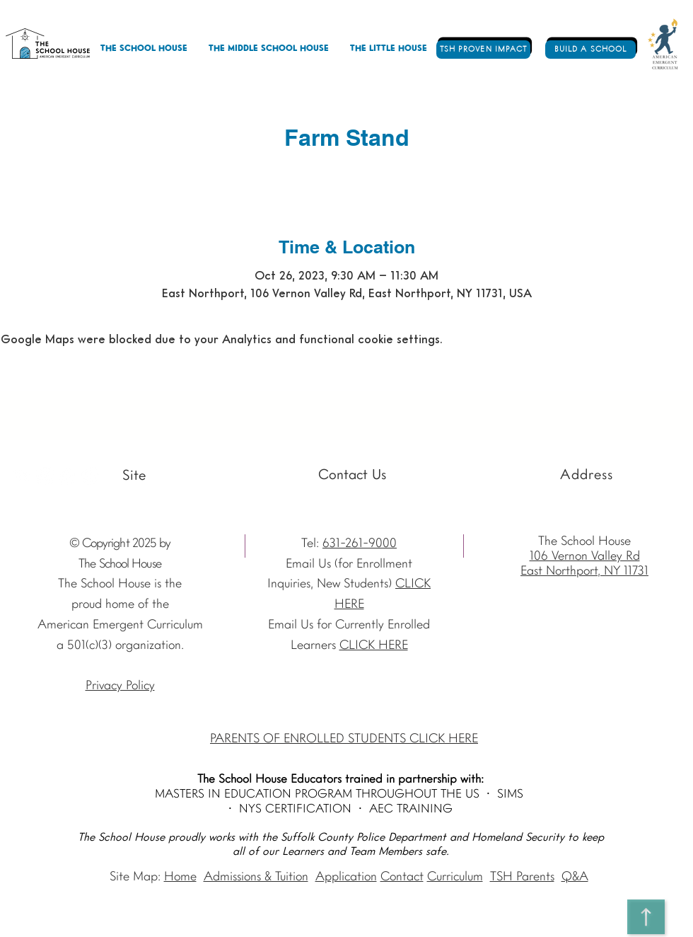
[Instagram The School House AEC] (45, 476)
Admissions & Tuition (256, 877)
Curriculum (455, 877)
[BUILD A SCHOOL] (590, 49)
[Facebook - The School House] (67, 476)
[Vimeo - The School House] (90, 476)
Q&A (574, 877)
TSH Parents (522, 877)
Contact (402, 877)
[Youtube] (22, 476)
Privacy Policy (120, 686)
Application (346, 877)
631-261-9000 (359, 544)
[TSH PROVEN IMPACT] (483, 49)
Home (180, 877)
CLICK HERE (373, 646)
